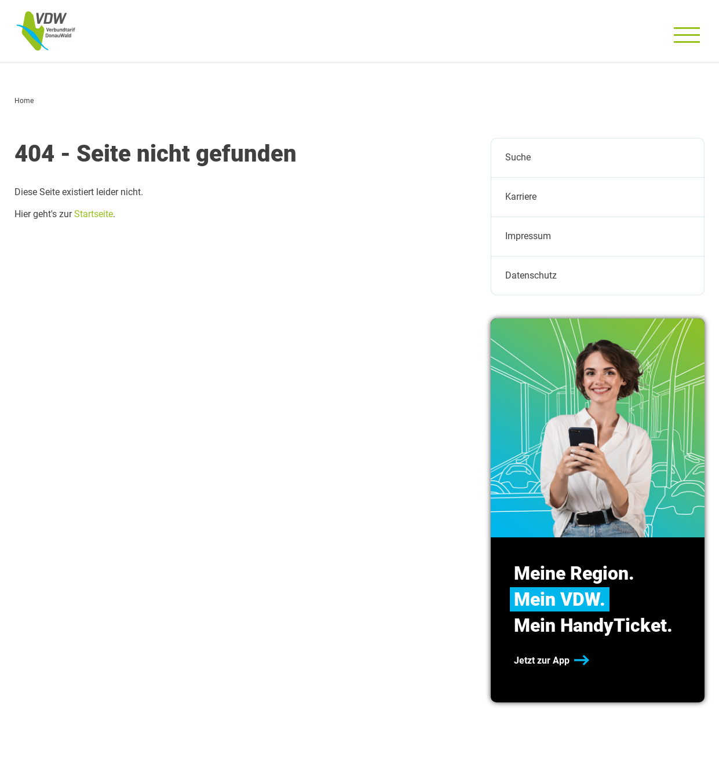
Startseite (93, 213)
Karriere (520, 196)
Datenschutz (531, 275)
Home (24, 101)
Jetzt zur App (542, 660)
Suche (518, 157)
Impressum (528, 235)
